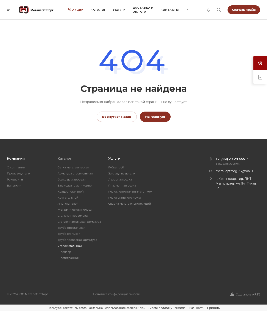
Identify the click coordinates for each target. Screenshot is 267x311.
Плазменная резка (122, 185)
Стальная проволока (73, 215)
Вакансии (14, 185)
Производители (18, 173)
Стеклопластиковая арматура (79, 221)
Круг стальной (68, 197)
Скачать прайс (244, 10)
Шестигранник (69, 258)
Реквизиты (15, 179)
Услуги (114, 158)
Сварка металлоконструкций (129, 203)
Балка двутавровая (72, 179)
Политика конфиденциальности (116, 294)
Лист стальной (68, 203)
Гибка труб (116, 167)
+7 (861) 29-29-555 (230, 159)
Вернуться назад (116, 117)
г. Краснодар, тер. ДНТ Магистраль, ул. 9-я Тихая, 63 (236, 183)
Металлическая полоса (75, 209)
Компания (16, 158)
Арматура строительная (75, 173)
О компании (16, 167)
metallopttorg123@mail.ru (235, 171)
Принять (213, 307)
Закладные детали (121, 173)
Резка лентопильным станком (130, 191)
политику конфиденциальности (181, 307)
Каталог (65, 158)
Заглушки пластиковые (75, 185)
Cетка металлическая (73, 167)
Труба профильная (71, 227)
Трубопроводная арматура (77, 239)
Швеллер (64, 251)
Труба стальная (69, 233)
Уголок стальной (70, 245)
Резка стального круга (124, 197)
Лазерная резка (120, 179)
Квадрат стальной (71, 191)
